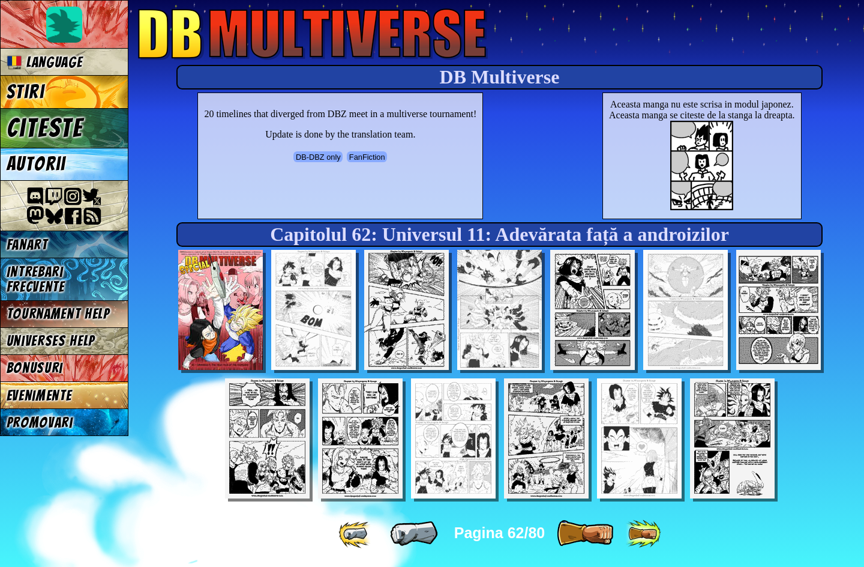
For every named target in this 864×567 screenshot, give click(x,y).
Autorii (36, 164)
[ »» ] (643, 534)
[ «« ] (356, 534)
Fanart (27, 244)
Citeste (45, 128)
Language (45, 62)
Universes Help (51, 340)
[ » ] (585, 534)
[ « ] (414, 534)
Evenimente (39, 395)
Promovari (40, 422)
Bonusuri (35, 367)
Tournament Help (58, 313)
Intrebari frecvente (36, 279)
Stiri (25, 92)
